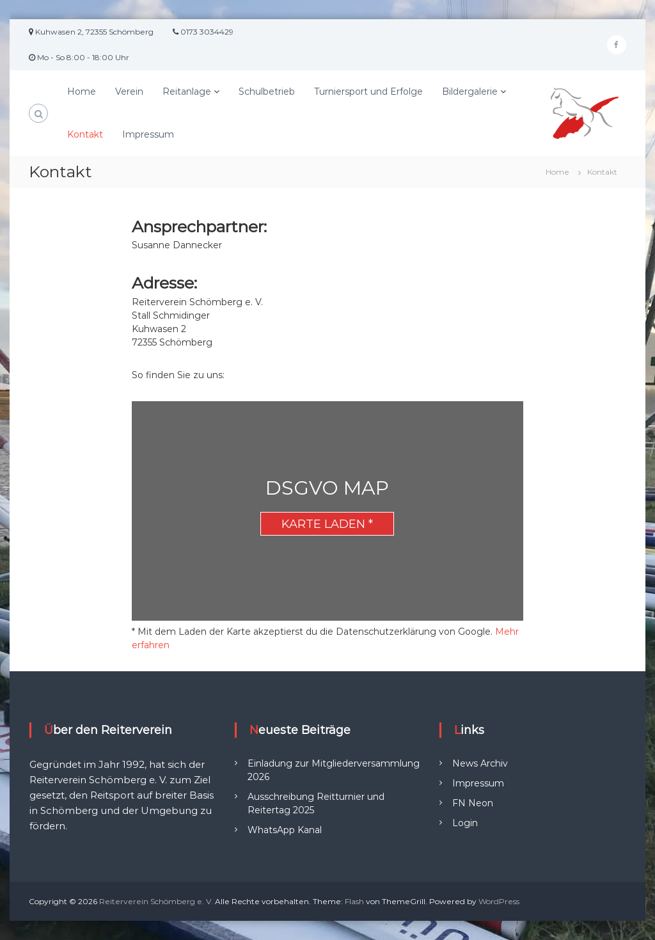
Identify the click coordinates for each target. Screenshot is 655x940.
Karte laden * (327, 524)
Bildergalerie (470, 91)
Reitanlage (186, 91)
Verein (129, 91)
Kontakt (85, 134)
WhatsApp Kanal (285, 830)
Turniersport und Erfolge (368, 91)
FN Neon (472, 803)
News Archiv (480, 763)
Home (81, 91)
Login (465, 823)
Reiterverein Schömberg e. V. (156, 901)
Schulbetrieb (267, 91)
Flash (354, 901)
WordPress (498, 901)
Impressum (148, 134)
